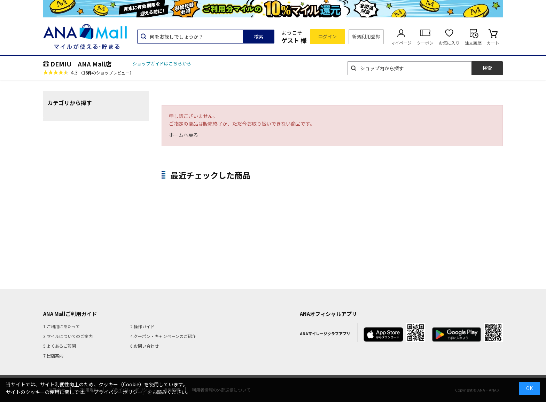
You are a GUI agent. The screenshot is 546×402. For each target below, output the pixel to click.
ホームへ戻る (183, 134)
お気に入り (449, 43)
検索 (259, 36)
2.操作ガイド (142, 326)
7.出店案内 (53, 355)
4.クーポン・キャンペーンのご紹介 (163, 336)
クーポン (425, 43)
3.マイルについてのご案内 (68, 336)
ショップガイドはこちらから (161, 63)
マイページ (401, 43)
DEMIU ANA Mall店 (80, 63)
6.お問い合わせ (144, 346)
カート (493, 43)
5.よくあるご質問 (59, 346)
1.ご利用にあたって (61, 326)
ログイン (327, 36)
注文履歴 (473, 43)
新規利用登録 (366, 36)
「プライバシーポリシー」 (118, 391)
